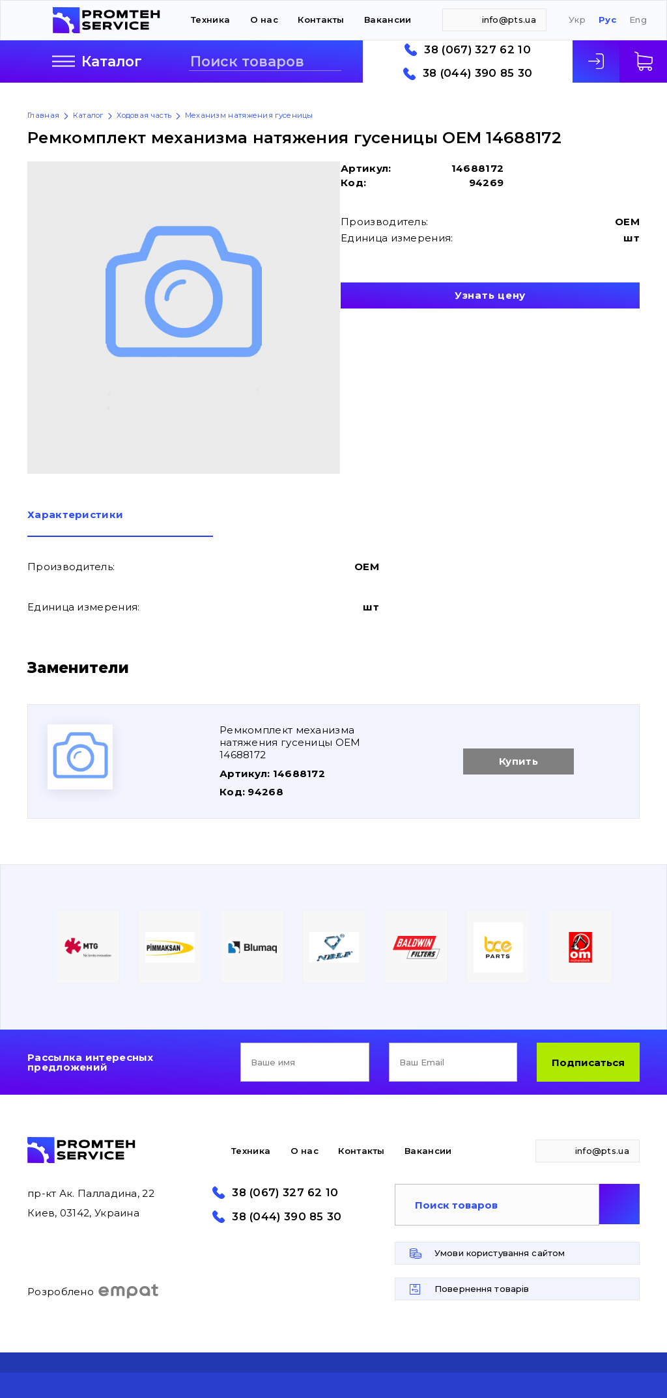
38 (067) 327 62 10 (477, 49)
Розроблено (93, 1291)
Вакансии (387, 19)
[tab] (120, 523)
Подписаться (588, 1062)
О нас (264, 19)
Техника (210, 19)
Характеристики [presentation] (75, 515)
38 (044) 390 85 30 (477, 73)
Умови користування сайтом (499, 1253)
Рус (607, 20)
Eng (638, 20)
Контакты (321, 19)
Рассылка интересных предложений (90, 1062)
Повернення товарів (481, 1288)
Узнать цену (490, 295)
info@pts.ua (509, 19)
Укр (577, 20)
